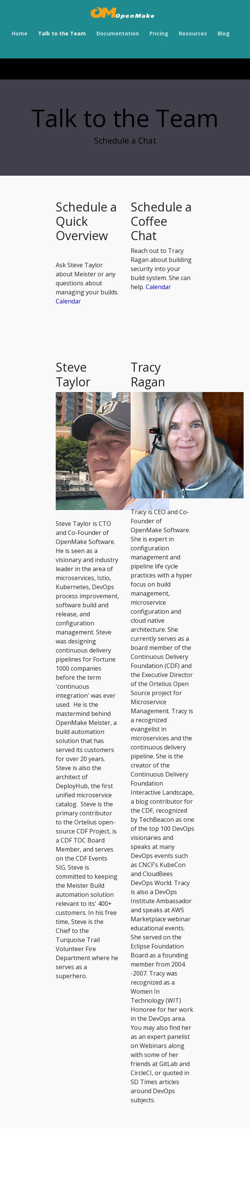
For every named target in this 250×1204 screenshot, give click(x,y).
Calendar (68, 301)
